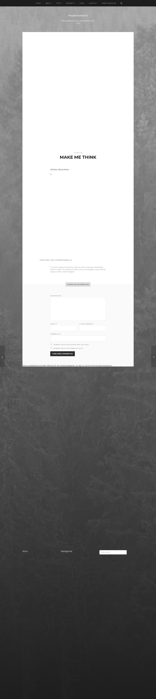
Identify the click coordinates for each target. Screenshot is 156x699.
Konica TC (65, 560)
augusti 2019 (27, 449)
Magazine (65, 574)
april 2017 (26, 497)
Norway (64, 596)
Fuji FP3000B (67, 511)
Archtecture (68, 267)
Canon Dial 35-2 (67, 452)
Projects (70, 3)
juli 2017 (25, 492)
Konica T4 (65, 559)
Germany (65, 514)
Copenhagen (66, 466)
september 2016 (29, 509)
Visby (63, 667)
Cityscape (89, 267)
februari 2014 (28, 562)
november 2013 (29, 567)
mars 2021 (26, 416)
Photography (89, 269)
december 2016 (29, 504)
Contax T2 (65, 464)
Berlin (63, 442)
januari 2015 (27, 543)
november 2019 (29, 444)
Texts (58, 3)
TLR (62, 658)
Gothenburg (66, 516)
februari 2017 (28, 500)
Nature (64, 586)
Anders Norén (81, 692)
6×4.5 (63, 421)
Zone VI (64, 675)
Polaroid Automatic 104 (71, 615)
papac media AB (109, 3)
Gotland (64, 517)
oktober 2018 (28, 466)
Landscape (65, 565)
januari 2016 (27, 523)
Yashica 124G (66, 672)
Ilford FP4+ (65, 533)
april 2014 (26, 559)
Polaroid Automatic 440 (71, 617)
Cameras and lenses (69, 449)
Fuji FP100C (66, 509)
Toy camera (66, 660)
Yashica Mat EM (67, 673)
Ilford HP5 (65, 535)
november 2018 (29, 464)
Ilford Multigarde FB (69, 536)
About (48, 3)
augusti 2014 (27, 552)
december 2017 (29, 483)
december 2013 (29, 565)
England (64, 488)
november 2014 (29, 547)
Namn (53, 324)
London (64, 572)
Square (53, 272)
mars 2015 (26, 540)
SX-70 (63, 655)
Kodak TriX (61, 269)
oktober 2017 (28, 487)
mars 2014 (26, 560)
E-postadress (86, 324)
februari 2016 (28, 521)
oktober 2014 (28, 548)
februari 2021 (28, 418)
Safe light (65, 632)
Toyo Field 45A (67, 661)
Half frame (65, 524)
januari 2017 (27, 502)
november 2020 (29, 423)
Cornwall (65, 468)
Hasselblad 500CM (69, 528)
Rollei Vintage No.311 (69, 627)
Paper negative (67, 601)
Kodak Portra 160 (68, 552)
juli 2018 (26, 471)
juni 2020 (26, 432)
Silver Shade (66, 637)
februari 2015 (28, 541)
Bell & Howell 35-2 (69, 440)
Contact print (66, 461)
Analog (60, 267)
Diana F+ (64, 478)
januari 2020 (27, 440)
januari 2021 (27, 420)
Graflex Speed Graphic (70, 521)
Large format (66, 569)
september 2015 (29, 529)
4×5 (62, 418)
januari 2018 (27, 481)
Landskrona (66, 567)
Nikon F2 (65, 589)
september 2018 (29, 468)
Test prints (65, 656)
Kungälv (64, 564)
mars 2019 (26, 457)
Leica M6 (64, 571)
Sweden (64, 653)
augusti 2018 (27, 469)
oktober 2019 (28, 445)
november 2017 (29, 485)
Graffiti (64, 519)
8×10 (63, 427)
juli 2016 (25, 512)
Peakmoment (78, 15)
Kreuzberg (65, 562)
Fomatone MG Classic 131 (71, 502)
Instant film (66, 545)
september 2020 (29, 427)
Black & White (79, 267)
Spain (63, 644)
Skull (63, 641)
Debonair (65, 473)
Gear (63, 512)
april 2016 (26, 517)
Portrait (64, 620)
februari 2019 (28, 459)
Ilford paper (66, 538)
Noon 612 (65, 593)
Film (63, 493)
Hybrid (64, 531)
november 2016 (29, 505)
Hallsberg (65, 526)
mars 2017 (26, 499)
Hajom (64, 523)
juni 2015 (26, 535)
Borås (63, 447)
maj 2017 (26, 495)
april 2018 (26, 476)
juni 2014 (26, 555)
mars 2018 (26, 478)
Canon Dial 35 (67, 451)
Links (81, 3)
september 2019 (29, 447)
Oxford (81, 269)
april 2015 (26, 538)
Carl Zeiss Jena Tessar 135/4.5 (73, 454)
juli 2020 (26, 430)
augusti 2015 (27, 531)
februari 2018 (28, 480)
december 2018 (29, 463)
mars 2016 (26, 519)
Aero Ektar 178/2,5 (68, 430)
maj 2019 (26, 454)
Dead (63, 471)
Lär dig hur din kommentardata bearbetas (93, 366)
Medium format (72, 269)
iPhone (64, 548)
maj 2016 (26, 516)
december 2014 (29, 545)
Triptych (64, 663)
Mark (63, 577)
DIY (62, 481)
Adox (63, 428)
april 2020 (26, 435)
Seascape (65, 634)
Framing (64, 505)
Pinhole (64, 607)
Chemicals (65, 456)
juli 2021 (25, 415)
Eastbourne (66, 485)
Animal (64, 433)
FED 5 (63, 492)
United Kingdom (68, 272)
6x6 (56, 267)
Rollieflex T (65, 631)
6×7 (62, 425)
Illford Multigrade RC (70, 540)
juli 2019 (25, 451)
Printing (64, 622)
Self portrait (66, 636)
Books (63, 445)
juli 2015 (25, 533)
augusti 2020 (28, 428)
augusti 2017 (27, 490)
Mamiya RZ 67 (67, 576)
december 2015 (29, 524)
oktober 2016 (28, 507)
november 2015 (29, 526)
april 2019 (26, 456)
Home (38, 3)
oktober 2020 (28, 425)
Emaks (64, 487)
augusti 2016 (27, 511)
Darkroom (65, 469)
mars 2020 (27, 437)
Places (64, 608)
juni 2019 (26, 452)
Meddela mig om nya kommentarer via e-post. (71, 344)
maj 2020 (26, 433)
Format (64, 504)
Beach (63, 439)
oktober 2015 (28, 528)
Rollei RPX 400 (67, 625)
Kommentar (55, 296)
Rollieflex (65, 629)
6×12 (63, 420)
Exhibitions (65, 490)
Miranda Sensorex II (69, 584)
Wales (63, 670)
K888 (63, 550)
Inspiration (65, 543)
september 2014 (29, 550)
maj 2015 (26, 536)
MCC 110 (64, 581)
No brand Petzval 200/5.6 (72, 591)
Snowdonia (65, 643)
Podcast (64, 613)
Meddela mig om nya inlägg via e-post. (68, 348)
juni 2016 (26, 514)
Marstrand (65, 579)
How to (64, 529)
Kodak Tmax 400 (68, 555)
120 (52, 267)
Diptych (64, 480)
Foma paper (66, 495)
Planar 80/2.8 (100, 269)
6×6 (62, 423)
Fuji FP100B (66, 507)
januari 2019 (27, 461)
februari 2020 (28, 439)
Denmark (65, 475)
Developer (65, 476)
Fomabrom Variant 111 (70, 497)
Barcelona (65, 437)
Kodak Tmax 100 (68, 553)
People (64, 603)
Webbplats (55, 334)
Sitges (63, 639)
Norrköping (66, 595)
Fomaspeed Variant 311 (70, 500)
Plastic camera (67, 612)
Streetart (65, 651)
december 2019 (29, 442)
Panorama (65, 600)
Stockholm (65, 648)
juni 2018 (26, 473)
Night (63, 588)
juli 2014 (25, 553)
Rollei (63, 624)
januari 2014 (27, 564)
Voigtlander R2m (68, 668)
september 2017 (29, 488)
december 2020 (29, 421)
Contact (93, 3)
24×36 (63, 416)
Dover (63, 483)
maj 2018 (26, 475)
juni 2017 (26, 493)
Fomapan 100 (66, 499)
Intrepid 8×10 (66, 547)
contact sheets (67, 463)
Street (58, 272)
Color (63, 459)
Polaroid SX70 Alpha (69, 619)
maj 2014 (26, 557)
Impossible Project (69, 541)
